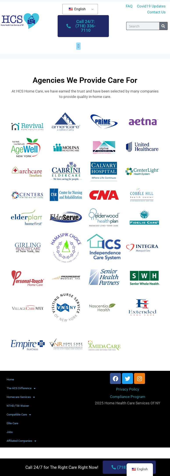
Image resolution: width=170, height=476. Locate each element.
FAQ (129, 6)
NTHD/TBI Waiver (18, 406)
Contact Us (156, 12)
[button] (78, 46)
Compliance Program (127, 396)
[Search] (163, 26)
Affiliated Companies (21, 441)
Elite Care (12, 423)
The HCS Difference (21, 388)
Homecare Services (21, 397)
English (77, 9)
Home (10, 379)
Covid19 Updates (151, 6)
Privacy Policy (127, 389)
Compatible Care (19, 414)
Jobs (10, 432)
